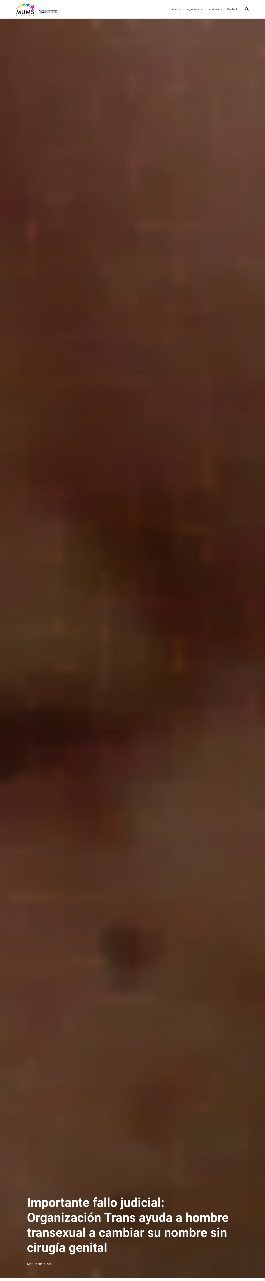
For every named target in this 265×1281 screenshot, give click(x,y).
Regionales (192, 9)
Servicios (213, 9)
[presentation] (179, 9)
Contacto (232, 9)
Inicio (174, 9)
